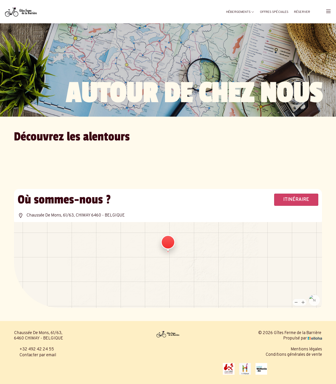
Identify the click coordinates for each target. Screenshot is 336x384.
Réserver (302, 12)
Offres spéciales (274, 12)
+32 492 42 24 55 (34, 349)
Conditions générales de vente (294, 354)
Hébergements (240, 12)
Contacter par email (35, 355)
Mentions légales (306, 349)
